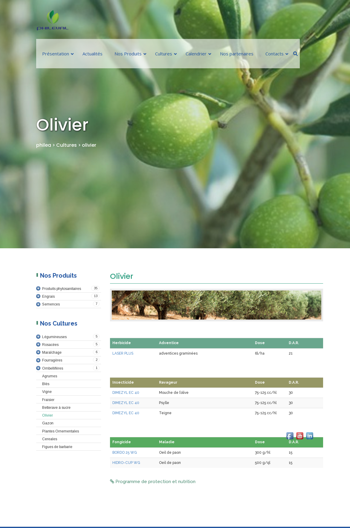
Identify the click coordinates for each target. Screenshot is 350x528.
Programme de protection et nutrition (152, 481)
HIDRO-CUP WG (126, 463)
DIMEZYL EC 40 (125, 393)
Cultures (66, 145)
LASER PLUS (122, 353)
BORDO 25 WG (124, 452)
